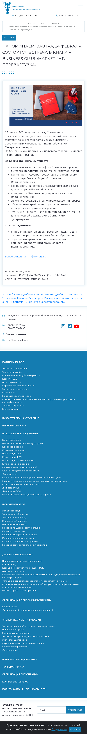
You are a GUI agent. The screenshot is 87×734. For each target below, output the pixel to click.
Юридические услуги (13, 450)
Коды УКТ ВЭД (9, 379)
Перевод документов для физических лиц (24, 545)
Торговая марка (13, 666)
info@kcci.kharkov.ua (26, 15)
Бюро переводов (11, 382)
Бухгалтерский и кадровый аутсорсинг (22, 443)
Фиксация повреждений (15, 646)
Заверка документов (13, 405)
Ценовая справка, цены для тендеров (22, 561)
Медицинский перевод (14, 524)
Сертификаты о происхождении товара (23, 643)
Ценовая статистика (13, 571)
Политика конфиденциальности (24, 689)
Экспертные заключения (15, 389)
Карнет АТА (8, 392)
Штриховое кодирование (15, 464)
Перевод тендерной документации (21, 528)
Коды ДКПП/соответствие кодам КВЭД (23, 568)
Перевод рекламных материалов (20, 541)
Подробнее (59, 729)
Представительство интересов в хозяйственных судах (31, 477)
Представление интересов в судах (21, 484)
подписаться (75, 710)
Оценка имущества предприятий (19, 467)
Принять (75, 729)
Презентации (9, 606)
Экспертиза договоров (14, 640)
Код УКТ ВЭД (9, 564)
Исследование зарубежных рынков (21, 375)
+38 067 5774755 (16, 325)
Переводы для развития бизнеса (19, 534)
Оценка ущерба (10, 650)
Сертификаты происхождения (18, 385)
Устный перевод (11, 510)
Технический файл (12, 372)
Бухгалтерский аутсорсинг (20, 418)
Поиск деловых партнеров (16, 396)
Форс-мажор (9, 474)
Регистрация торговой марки (18, 460)
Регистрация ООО (14, 425)
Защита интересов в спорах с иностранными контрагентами (34, 481)
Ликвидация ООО (11, 491)
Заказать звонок (16, 334)
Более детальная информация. (25, 256)
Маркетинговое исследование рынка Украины (27, 494)
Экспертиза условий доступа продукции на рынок (28, 626)
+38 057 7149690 (16, 328)
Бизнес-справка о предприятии (19, 590)
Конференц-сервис (12, 447)
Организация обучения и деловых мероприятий (27, 610)
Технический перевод (13, 517)
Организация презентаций (20, 674)
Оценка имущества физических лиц (21, 470)
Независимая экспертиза (16, 633)
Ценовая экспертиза (13, 629)
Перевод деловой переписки (18, 538)
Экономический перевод (15, 514)
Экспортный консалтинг (15, 368)
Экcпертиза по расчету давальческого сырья (26, 636)
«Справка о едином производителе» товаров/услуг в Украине (35, 581)
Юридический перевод (14, 521)
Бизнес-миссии (10, 409)
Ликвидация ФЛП (11, 487)
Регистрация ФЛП (12, 457)
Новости (22, 298)
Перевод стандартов (13, 531)
